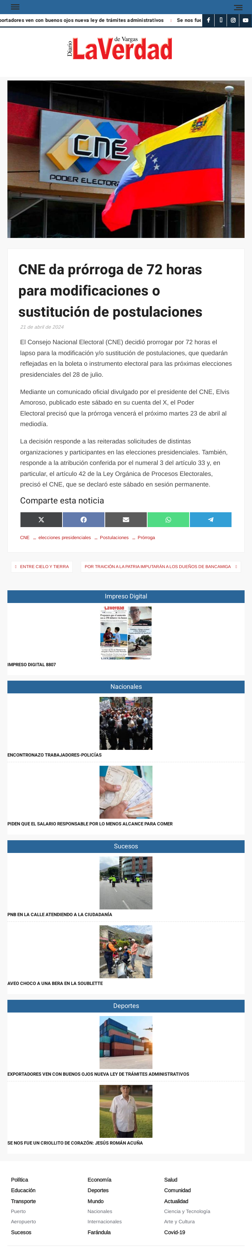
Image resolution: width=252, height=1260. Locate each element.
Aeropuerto (23, 1221)
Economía (99, 1180)
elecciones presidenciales (64, 537)
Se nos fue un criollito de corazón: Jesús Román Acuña (75, 1143)
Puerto (18, 1211)
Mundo (95, 1201)
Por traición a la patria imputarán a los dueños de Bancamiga (158, 566)
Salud (170, 1180)
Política (19, 1180)
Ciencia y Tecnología (187, 1211)
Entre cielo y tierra (44, 566)
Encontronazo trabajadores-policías (54, 755)
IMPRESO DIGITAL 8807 (31, 664)
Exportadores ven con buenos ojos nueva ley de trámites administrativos (98, 1074)
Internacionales (105, 1221)
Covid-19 (174, 1232)
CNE (25, 537)
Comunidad (177, 1190)
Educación (23, 1190)
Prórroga (146, 537)
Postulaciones (114, 537)
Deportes (98, 1190)
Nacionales (100, 1211)
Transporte (23, 1201)
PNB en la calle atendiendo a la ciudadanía (59, 914)
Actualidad (176, 1201)
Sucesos (21, 1232)
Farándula (99, 1232)
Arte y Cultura (179, 1221)
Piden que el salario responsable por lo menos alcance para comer (90, 823)
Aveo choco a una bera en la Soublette (55, 983)
